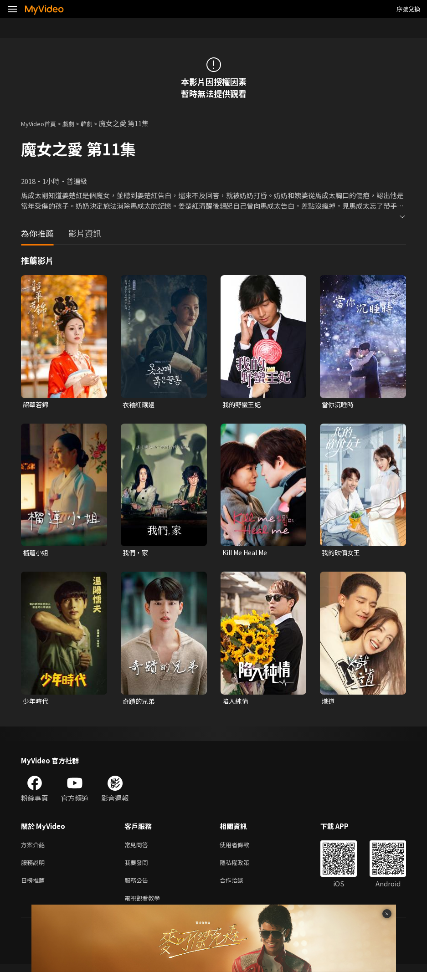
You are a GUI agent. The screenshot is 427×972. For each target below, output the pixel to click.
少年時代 (36, 703)
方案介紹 (34, 848)
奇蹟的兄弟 (140, 703)
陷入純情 (236, 703)
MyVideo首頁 (41, 123)
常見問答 (138, 848)
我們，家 (136, 553)
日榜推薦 (34, 886)
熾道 (328, 703)
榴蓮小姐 (36, 553)
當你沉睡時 (339, 404)
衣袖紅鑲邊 (140, 404)
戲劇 (75, 123)
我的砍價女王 (342, 553)
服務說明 (34, 867)
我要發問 (138, 867)
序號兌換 (408, 9)
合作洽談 (238, 886)
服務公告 (138, 886)
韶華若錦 (36, 404)
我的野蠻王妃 (242, 404)
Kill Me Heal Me (247, 553)
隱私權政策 (242, 867)
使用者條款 (242, 848)
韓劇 (96, 123)
